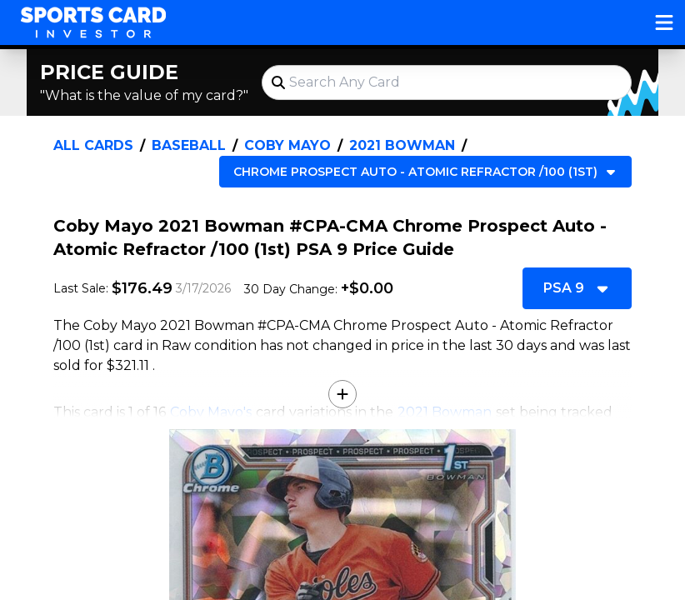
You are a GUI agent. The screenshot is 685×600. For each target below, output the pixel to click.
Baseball (189, 145)
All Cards (93, 145)
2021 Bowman (402, 145)
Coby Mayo (287, 145)
